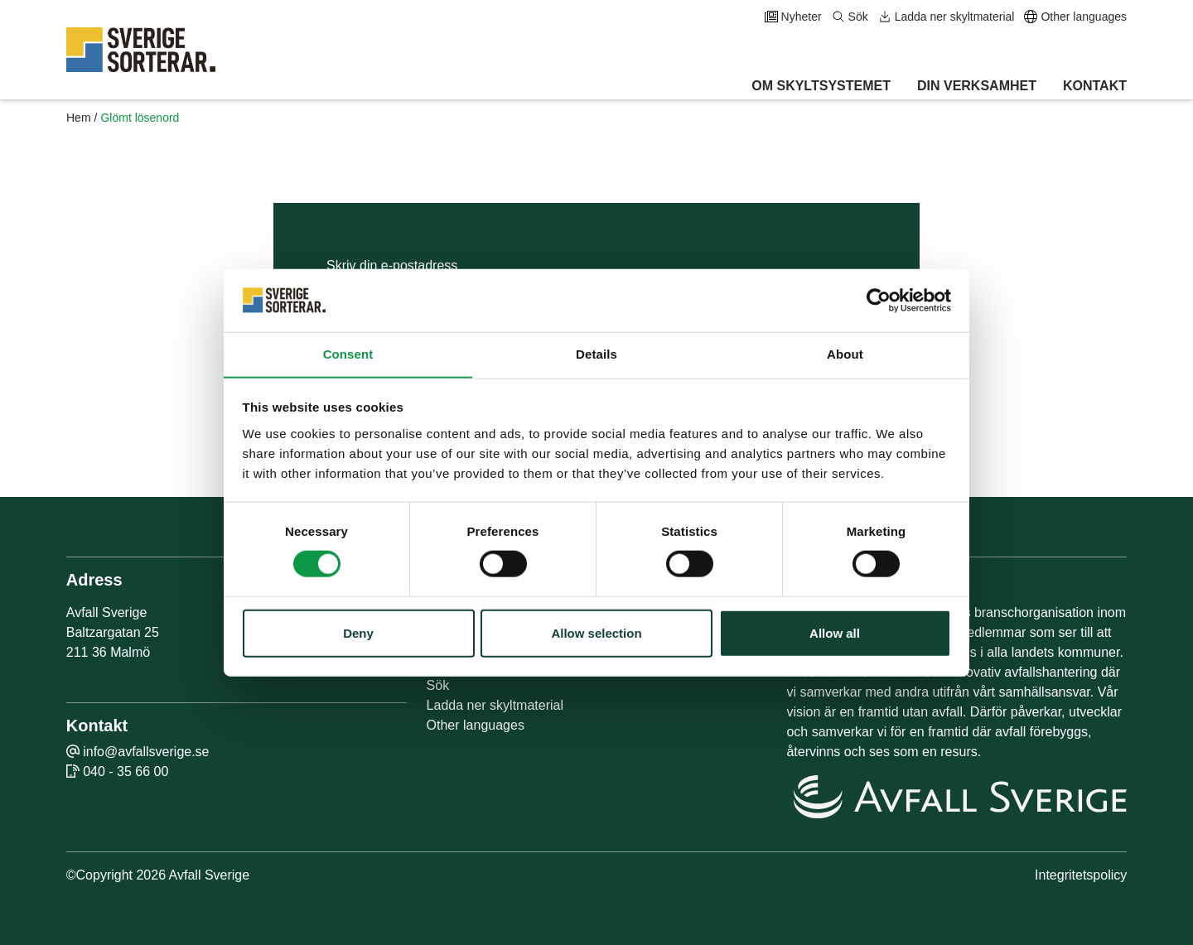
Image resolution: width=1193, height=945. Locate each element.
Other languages (1075, 16)
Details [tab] (596, 354)
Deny (358, 633)
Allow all (834, 633)
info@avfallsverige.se (146, 752)
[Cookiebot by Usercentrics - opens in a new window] (878, 299)
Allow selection (596, 633)
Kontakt (1095, 86)
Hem (78, 117)
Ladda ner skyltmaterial (946, 16)
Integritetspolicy (1081, 875)
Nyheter (793, 16)
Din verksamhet (976, 86)
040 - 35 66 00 (125, 771)
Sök (850, 16)
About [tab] (845, 354)
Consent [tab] (348, 354)
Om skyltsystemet (821, 86)
